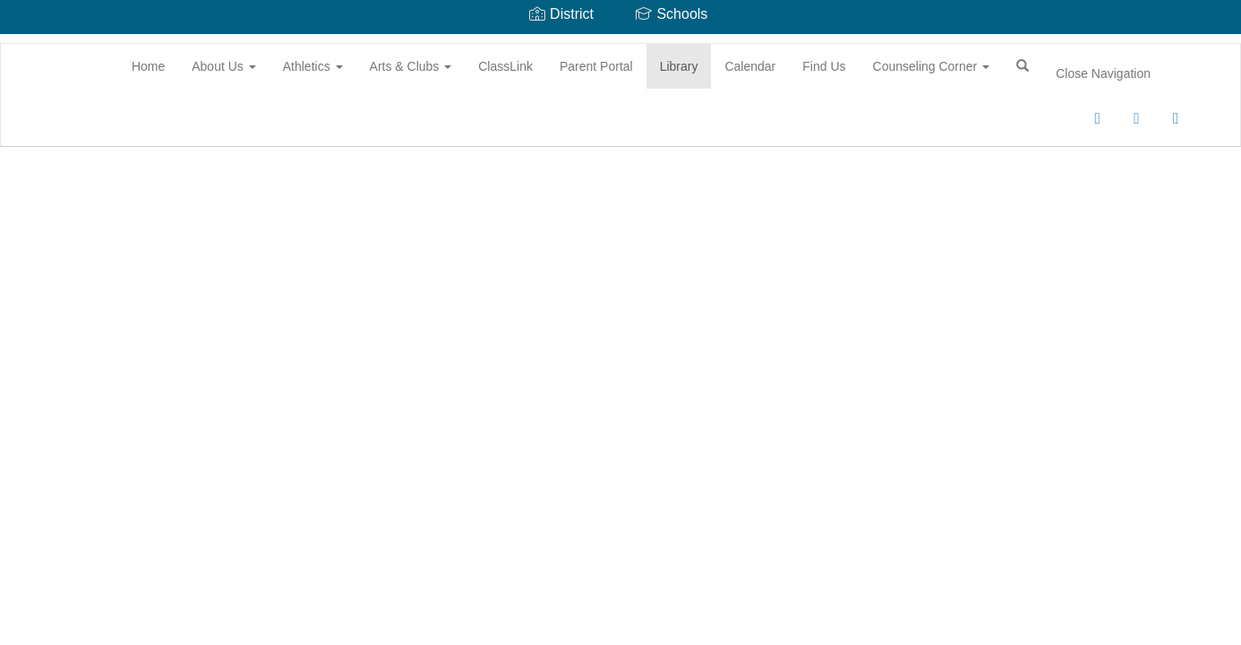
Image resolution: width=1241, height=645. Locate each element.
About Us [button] (223, 66)
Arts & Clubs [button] (411, 66)
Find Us (823, 66)
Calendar (749, 66)
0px (1057, 124)
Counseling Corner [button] (931, 66)
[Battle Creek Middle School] (27, 44)
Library (679, 66)
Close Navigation (1103, 73)
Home (148, 66)
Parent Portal (596, 66)
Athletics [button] (313, 66)
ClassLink (505, 66)
